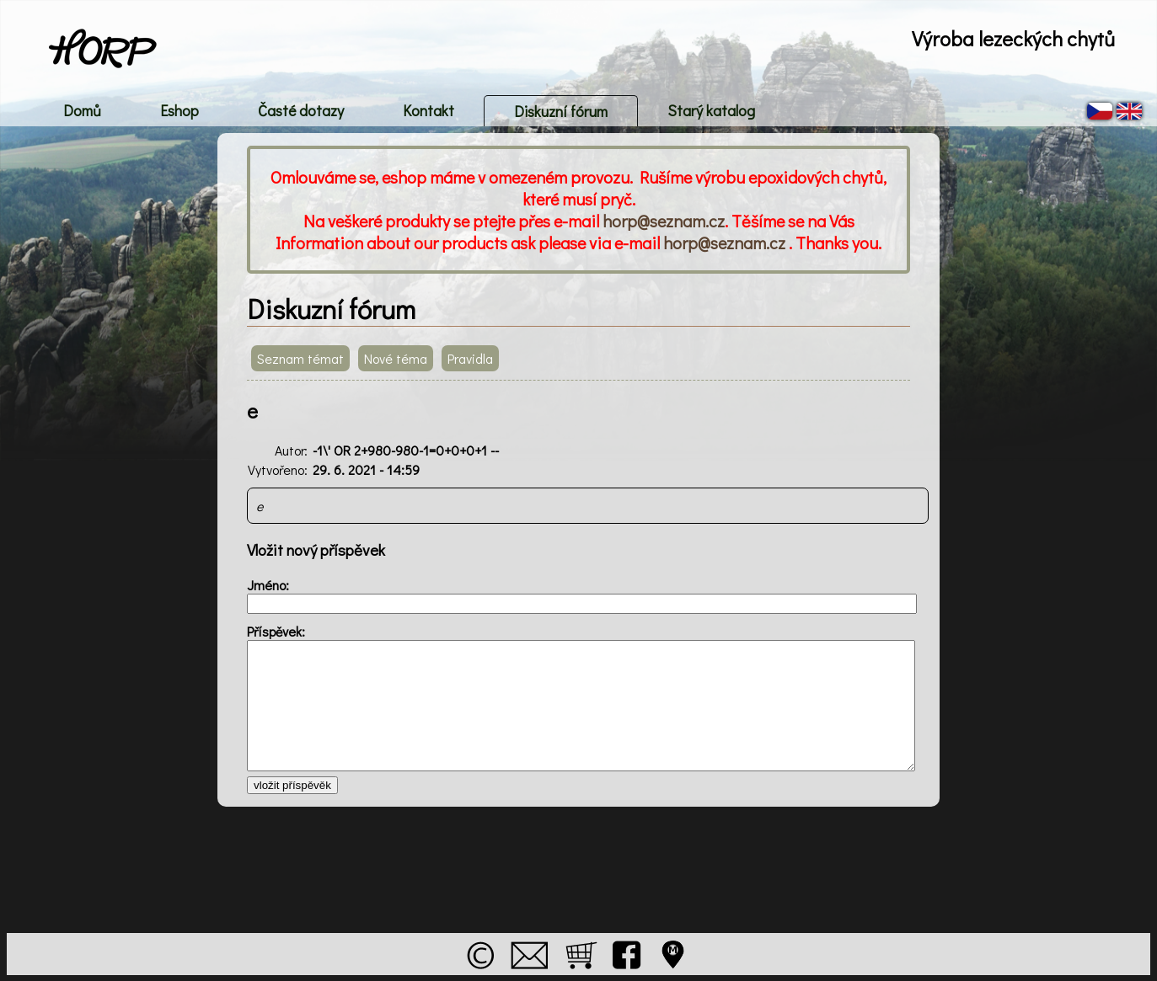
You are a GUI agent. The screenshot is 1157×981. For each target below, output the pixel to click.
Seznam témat (300, 358)
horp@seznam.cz (664, 221)
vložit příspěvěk (292, 785)
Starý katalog (711, 110)
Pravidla (470, 358)
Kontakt (428, 110)
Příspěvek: (276, 631)
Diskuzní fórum (561, 111)
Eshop (179, 110)
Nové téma (395, 358)
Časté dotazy (301, 110)
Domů (82, 110)
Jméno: (268, 585)
